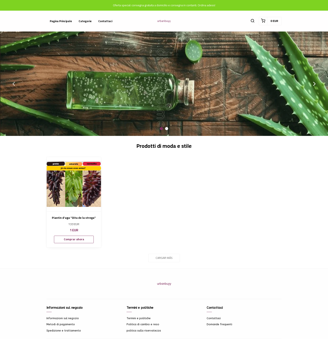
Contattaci (105, 21)
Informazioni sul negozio (62, 318)
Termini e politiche (139, 318)
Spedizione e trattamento (63, 330)
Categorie (85, 21)
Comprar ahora (74, 239)
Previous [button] (13, 83)
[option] (164, 84)
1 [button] (161, 128)
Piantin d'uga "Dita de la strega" (74, 218)
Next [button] (314, 83)
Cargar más (164, 258)
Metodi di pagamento (60, 324)
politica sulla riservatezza (144, 330)
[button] (252, 21)
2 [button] (166, 128)
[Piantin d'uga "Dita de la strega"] (74, 184)
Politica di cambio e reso (143, 324)
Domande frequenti (219, 324)
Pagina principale (61, 21)
